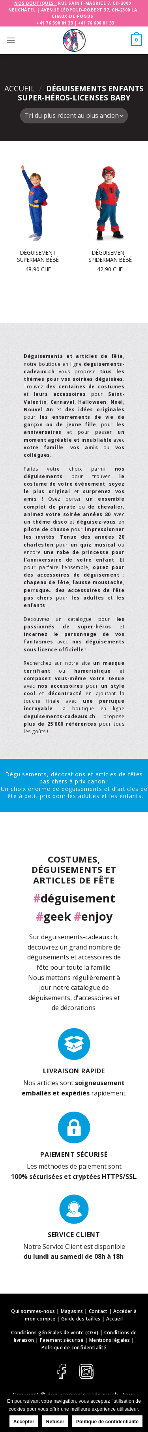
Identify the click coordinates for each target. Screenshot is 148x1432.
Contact (98, 1311)
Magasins (72, 1311)
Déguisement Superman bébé (38, 256)
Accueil (19, 88)
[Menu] (10, 40)
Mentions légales (109, 1340)
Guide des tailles (81, 1318)
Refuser (55, 1421)
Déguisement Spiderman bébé (110, 256)
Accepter (23, 1421)
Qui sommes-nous (33, 1311)
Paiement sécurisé (62, 1340)
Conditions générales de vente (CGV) (54, 1332)
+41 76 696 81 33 (96, 23)
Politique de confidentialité (73, 1347)
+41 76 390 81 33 (54, 23)
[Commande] (74, 115)
